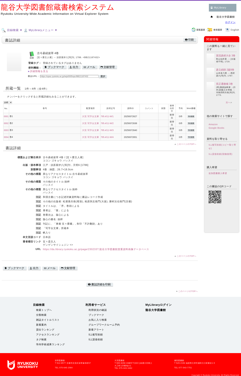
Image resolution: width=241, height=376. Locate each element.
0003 (6, 130)
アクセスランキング (48, 334)
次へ (228, 102)
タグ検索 (41, 339)
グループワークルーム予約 (104, 324)
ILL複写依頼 (96, 334)
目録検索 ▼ (11, 30)
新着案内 (41, 324)
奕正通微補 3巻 (224, 84)
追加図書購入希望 (218, 173)
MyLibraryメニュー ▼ (40, 30)
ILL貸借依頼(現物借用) (220, 154)
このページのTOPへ (186, 144)
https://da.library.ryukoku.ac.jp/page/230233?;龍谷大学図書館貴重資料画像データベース (96, 249)
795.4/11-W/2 (107, 123)
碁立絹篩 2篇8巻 (225, 69)
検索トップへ (44, 310)
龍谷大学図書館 (155, 310)
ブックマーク (96, 315)
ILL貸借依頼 (96, 339)
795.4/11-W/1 (107, 116)
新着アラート (96, 329)
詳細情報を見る (39, 71)
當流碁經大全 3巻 (225, 55)
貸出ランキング (45, 329)
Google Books (216, 128)
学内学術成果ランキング (50, 344)
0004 (6, 137)
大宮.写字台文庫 (90, 116)
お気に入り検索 (98, 320)
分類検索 (41, 315)
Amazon (213, 124)
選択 (102, 76)
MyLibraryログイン (158, 304)
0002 (6, 123)
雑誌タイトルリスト (48, 320)
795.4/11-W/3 (107, 130)
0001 (6, 116)
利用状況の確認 (98, 310)
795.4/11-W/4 (107, 137)
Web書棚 (191, 116)
